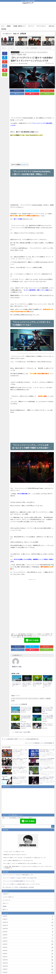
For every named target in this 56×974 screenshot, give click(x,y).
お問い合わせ (51, 26)
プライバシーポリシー (41, 26)
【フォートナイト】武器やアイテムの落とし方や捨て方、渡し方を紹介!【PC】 (20, 871)
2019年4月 (28, 941)
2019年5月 (28, 938)
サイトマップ (31, 26)
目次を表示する (24, 164)
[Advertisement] (28, 14)
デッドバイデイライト (42, 52)
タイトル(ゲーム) (15, 52)
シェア (5, 53)
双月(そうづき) (51, 63)
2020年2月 (28, 910)
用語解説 (9, 26)
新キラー (14, 54)
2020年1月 (28, 913)
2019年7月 (28, 932)
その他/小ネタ (6, 887)
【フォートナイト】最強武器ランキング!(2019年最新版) (38, 736)
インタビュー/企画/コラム (8, 890)
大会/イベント (6, 897)
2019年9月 (28, 926)
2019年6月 (28, 935)
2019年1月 (28, 951)
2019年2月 (28, 948)
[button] (3, 41)
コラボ (22, 52)
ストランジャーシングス (31, 52)
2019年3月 (28, 944)
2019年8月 (28, 929)
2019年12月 (28, 916)
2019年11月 (28, 919)
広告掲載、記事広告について (19, 26)
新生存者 (20, 54)
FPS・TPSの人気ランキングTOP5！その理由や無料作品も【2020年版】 (18, 881)
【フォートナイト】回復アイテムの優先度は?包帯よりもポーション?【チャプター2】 (21, 878)
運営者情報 (3, 29)
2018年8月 (28, 966)
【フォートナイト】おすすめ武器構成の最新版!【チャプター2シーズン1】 (19, 875)
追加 (25, 54)
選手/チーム (5, 903)
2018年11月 (28, 957)
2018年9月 (28, 963)
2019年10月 (28, 922)
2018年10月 (28, 960)
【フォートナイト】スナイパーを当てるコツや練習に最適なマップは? (18, 868)
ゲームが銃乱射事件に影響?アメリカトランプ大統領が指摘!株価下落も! (21, 733)
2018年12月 (28, 954)
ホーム (2, 26)
